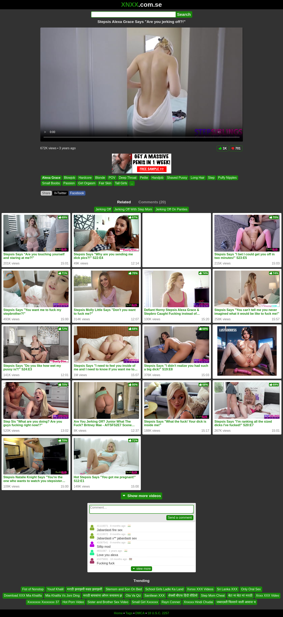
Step (211, 177)
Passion (69, 183)
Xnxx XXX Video (267, 595)
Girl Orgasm (86, 183)
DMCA (140, 613)
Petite (144, 177)
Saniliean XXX (154, 595)
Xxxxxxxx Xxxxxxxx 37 (43, 602)
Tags (129, 613)
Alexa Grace (51, 177)
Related (124, 202)
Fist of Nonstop (33, 589)
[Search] (133, 14)
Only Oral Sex (251, 589)
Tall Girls (121, 183)
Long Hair (197, 177)
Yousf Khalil (55, 589)
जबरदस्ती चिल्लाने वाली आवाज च (236, 602)
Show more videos (141, 496)
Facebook (77, 193)
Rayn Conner (171, 602)
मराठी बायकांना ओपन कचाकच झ (102, 595)
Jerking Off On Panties (171, 209)
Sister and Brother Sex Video (108, 602)
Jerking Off (103, 209)
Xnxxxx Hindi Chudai (198, 602)
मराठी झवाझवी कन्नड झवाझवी (84, 589)
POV (112, 177)
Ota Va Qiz (133, 595)
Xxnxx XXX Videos (200, 589)
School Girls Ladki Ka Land (164, 589)
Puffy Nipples (227, 177)
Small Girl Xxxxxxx (145, 602)
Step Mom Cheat (213, 595)
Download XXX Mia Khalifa (23, 595)
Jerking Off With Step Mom (133, 209)
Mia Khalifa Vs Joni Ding (62, 595)
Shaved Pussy (177, 177)
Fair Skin (105, 183)
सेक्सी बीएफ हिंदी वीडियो (182, 595)
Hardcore (85, 177)
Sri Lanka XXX (227, 589)
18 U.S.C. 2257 (158, 613)
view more (141, 568)
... (132, 183)
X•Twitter (60, 193)
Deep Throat (127, 177)
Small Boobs (51, 183)
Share (46, 193)
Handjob (157, 177)
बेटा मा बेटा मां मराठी (240, 595)
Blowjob (69, 177)
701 (236, 148)
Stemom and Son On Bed (124, 589)
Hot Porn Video (73, 602)
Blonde (100, 177)
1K (223, 148)
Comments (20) (152, 202)
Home (118, 613)
